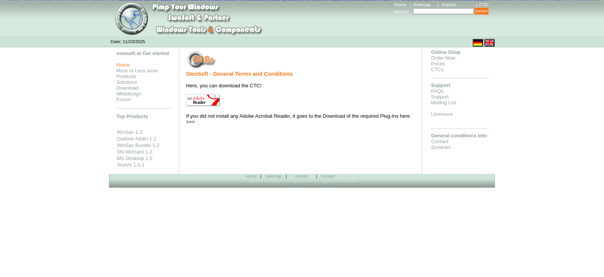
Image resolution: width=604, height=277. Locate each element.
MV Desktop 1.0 (135, 158)
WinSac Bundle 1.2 (138, 145)
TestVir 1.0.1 (130, 165)
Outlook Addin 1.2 (136, 139)
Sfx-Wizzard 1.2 (134, 152)
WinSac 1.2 (129, 132)
